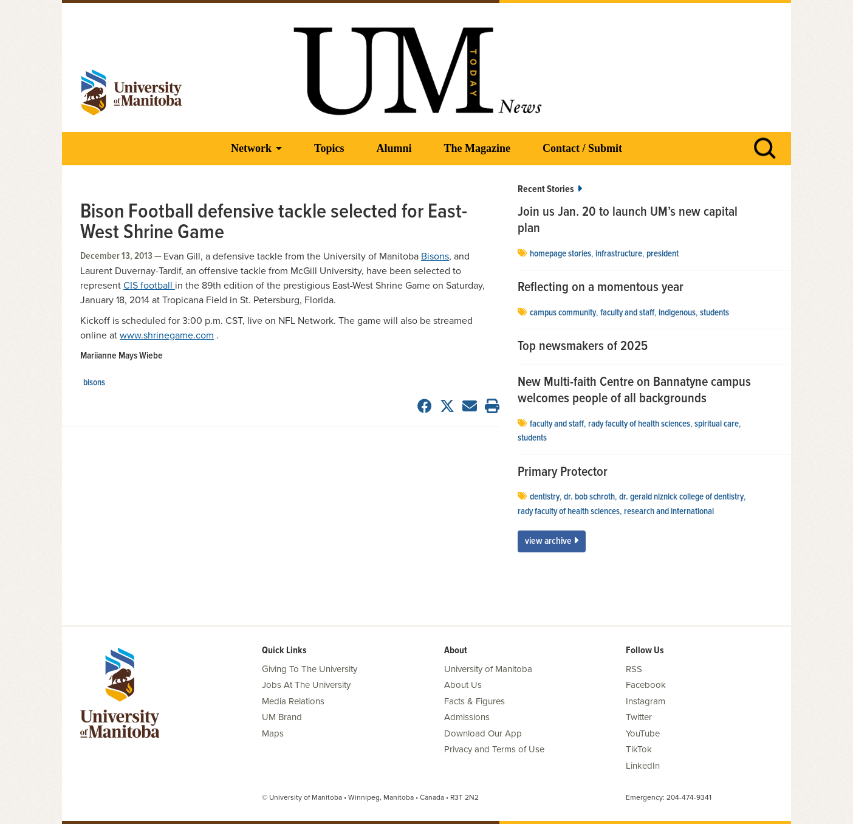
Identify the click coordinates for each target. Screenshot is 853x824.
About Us (463, 684)
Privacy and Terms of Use (494, 749)
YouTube (643, 733)
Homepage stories (560, 254)
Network (251, 148)
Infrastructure (618, 254)
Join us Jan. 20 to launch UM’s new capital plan (628, 221)
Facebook (646, 684)
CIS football (149, 286)
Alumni (393, 148)
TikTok (639, 749)
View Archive (551, 541)
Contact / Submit (582, 148)
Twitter (639, 717)
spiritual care (716, 424)
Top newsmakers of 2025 (584, 346)
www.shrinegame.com (167, 335)
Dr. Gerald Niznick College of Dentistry (681, 497)
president (662, 254)
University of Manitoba (488, 669)
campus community (563, 313)
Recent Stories (550, 189)
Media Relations (293, 701)
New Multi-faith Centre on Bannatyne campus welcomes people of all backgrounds (634, 391)
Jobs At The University (306, 684)
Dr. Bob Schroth (589, 497)
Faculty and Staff (627, 313)
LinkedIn (643, 765)
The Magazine (477, 148)
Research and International (669, 512)
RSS (634, 669)
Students (714, 313)
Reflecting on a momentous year (600, 288)
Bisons (435, 256)
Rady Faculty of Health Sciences (639, 424)
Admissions (467, 717)
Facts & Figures (474, 701)
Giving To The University (309, 669)
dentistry (545, 497)
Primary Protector (563, 472)
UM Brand (282, 717)
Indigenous (677, 313)
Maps (273, 733)
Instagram (645, 701)
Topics (329, 148)
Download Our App (483, 733)
